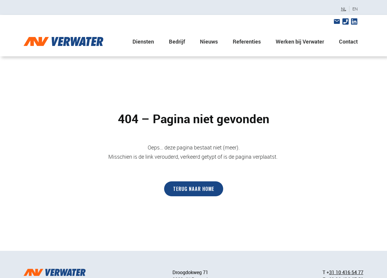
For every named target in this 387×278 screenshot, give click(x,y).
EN (355, 9)
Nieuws (209, 41)
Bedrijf (177, 41)
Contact (348, 41)
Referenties (247, 41)
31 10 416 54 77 (346, 272)
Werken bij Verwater (300, 41)
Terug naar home (193, 188)
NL (343, 9)
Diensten (143, 41)
